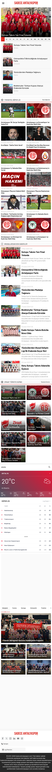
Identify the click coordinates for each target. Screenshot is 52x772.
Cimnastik (17, 64)
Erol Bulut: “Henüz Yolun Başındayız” (36, 428)
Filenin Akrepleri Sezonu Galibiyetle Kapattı (23, 640)
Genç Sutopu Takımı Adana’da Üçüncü (35, 367)
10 (35, 39)
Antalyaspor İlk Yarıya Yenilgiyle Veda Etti (13, 123)
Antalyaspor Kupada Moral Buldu (12, 444)
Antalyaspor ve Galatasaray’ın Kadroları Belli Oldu (38, 169)
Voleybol (5, 608)
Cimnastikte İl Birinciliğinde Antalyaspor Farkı (31, 59)
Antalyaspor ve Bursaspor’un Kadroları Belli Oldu (38, 444)
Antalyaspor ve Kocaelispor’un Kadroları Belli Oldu (38, 123)
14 (49, 39)
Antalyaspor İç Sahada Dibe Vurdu (11, 169)
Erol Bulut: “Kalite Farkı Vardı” (12, 145)
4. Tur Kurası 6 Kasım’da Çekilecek (11, 428)
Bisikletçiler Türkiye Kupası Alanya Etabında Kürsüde (28, 86)
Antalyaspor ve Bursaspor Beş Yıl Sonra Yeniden (12, 459)
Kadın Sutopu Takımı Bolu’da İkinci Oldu (34, 331)
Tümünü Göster (45, 382)
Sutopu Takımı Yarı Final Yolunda (16, 35)
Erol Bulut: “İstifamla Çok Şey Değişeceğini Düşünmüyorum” (12, 215)
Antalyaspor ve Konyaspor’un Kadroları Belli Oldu (37, 238)
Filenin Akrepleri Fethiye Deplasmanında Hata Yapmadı (38, 671)
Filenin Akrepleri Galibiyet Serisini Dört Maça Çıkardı (37, 655)
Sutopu (16, 48)
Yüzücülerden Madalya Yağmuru (27, 72)
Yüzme (16, 75)
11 (38, 39)
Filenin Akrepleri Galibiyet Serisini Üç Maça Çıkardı (12, 671)
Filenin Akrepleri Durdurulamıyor (8, 655)
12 (42, 39)
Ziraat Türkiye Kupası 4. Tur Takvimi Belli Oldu (12, 412)
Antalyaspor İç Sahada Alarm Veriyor (37, 215)
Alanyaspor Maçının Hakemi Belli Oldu (13, 192)
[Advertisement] (26, 580)
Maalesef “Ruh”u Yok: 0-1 (11, 398)
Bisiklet (16, 91)
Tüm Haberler (46, 99)
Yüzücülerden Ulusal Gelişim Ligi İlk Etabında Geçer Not (34, 349)
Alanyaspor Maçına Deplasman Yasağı (38, 192)
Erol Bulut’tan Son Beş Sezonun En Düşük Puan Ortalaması (38, 146)
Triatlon (43, 608)
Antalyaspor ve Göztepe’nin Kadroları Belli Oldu (11, 238)
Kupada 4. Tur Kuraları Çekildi (39, 413)
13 (45, 39)
